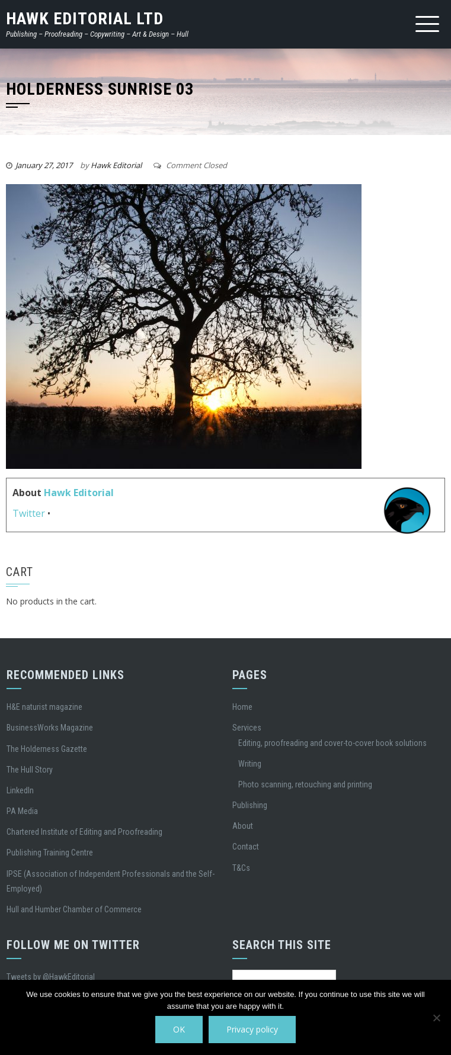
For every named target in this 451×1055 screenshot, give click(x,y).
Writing (249, 763)
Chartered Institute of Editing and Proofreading (84, 832)
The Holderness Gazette (47, 749)
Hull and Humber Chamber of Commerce (74, 909)
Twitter (28, 513)
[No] (436, 1018)
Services (246, 727)
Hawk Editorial (116, 165)
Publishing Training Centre (50, 852)
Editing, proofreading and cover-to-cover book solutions (332, 743)
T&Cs (241, 868)
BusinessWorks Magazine (50, 727)
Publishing (249, 805)
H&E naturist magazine (44, 707)
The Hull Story (30, 769)
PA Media (22, 811)
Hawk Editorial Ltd (85, 18)
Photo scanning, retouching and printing (305, 784)
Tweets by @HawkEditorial (51, 977)
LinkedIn (20, 790)
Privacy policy (252, 1029)
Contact (245, 846)
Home (242, 707)
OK (179, 1029)
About (242, 826)
